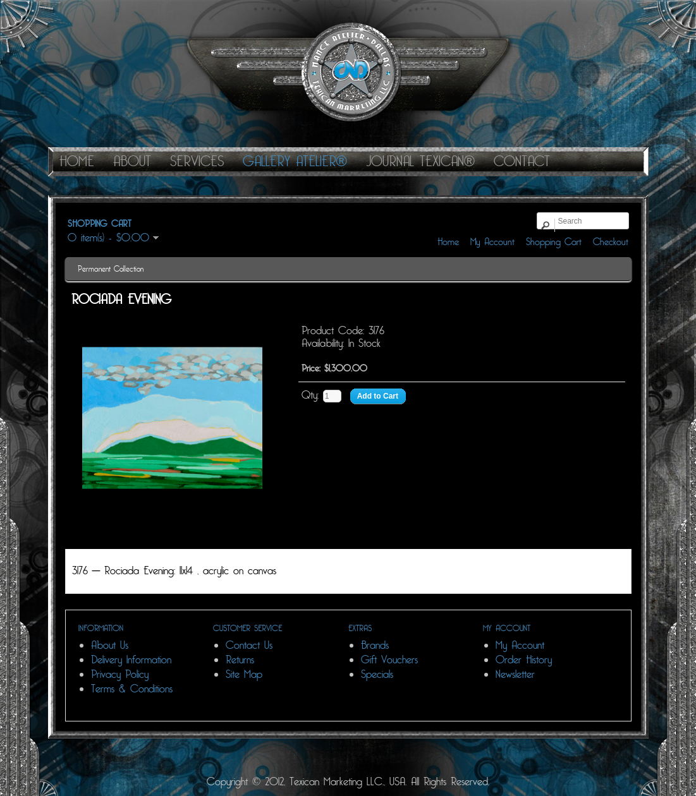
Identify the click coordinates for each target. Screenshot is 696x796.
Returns (240, 660)
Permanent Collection (110, 269)
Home (448, 242)
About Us (109, 645)
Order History (524, 660)
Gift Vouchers (389, 660)
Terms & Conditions (132, 689)
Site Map (244, 674)
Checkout (610, 242)
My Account (492, 242)
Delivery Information (131, 660)
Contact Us (249, 645)
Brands (375, 645)
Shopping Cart (554, 242)
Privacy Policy (120, 674)
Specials (377, 674)
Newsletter (515, 674)
